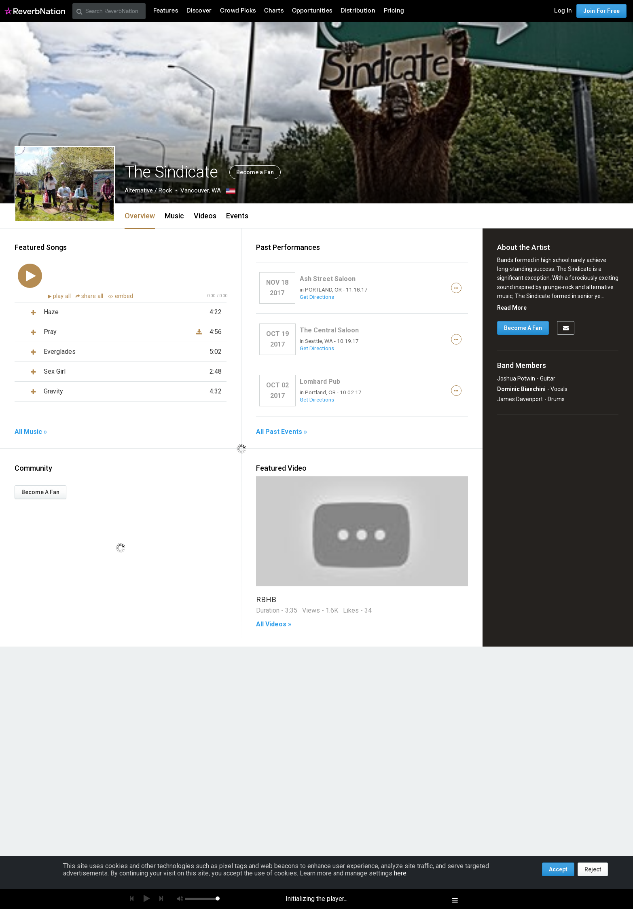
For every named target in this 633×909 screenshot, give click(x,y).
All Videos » (273, 624)
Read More (512, 307)
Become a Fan (255, 172)
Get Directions (317, 297)
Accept (558, 869)
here (400, 873)
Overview (140, 215)
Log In (563, 10)
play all (62, 296)
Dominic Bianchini (521, 389)
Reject (592, 869)
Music (174, 215)
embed (120, 296)
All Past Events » (281, 431)
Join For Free (601, 11)
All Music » (31, 431)
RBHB (266, 599)
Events (237, 215)
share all (90, 296)
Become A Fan (40, 492)
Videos (205, 215)
